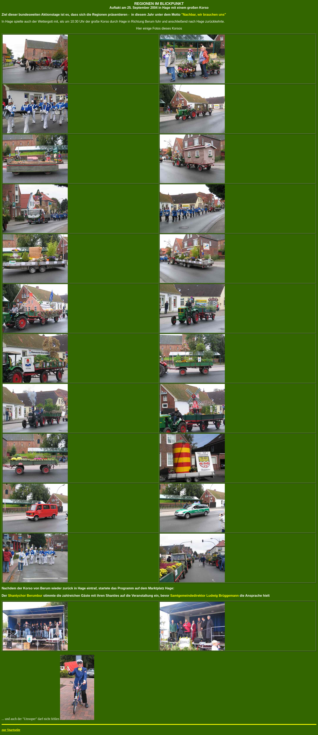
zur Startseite (11, 730)
